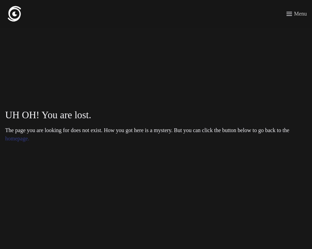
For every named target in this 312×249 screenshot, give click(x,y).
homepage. (17, 138)
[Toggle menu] (296, 14)
